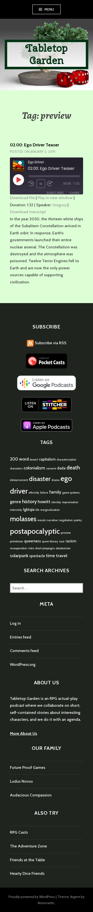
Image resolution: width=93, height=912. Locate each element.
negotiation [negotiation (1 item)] (66, 520)
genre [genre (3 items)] (15, 501)
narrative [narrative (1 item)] (52, 520)
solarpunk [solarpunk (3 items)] (19, 555)
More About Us (23, 733)
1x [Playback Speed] (40, 184)
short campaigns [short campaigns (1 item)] (45, 548)
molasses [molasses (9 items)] (23, 519)
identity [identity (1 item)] (56, 502)
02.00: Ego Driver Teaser (34, 145)
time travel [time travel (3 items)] (56, 555)
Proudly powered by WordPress (32, 897)
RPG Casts (19, 832)
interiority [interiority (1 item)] (16, 510)
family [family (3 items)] (55, 492)
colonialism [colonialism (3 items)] (34, 467)
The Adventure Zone (28, 846)
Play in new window (55, 197)
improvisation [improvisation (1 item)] (70, 502)
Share (75, 193)
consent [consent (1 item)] (51, 468)
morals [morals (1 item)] (41, 520)
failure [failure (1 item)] (44, 492)
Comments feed (24, 650)
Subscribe (55, 193)
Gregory (59, 205)
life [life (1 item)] (37, 510)
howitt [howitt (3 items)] (44, 501)
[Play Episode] (18, 179)
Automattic (46, 903)
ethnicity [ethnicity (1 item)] (34, 492)
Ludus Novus (21, 781)
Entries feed (20, 637)
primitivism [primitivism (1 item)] (16, 541)
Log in (15, 623)
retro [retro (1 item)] (31, 548)
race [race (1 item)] (61, 541)
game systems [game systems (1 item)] (71, 492)
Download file (22, 197)
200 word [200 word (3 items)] (19, 459)
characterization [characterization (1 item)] (66, 459)
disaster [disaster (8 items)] (40, 478)
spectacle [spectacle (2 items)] (37, 556)
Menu (49, 9)
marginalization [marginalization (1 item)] (50, 510)
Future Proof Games (27, 767)
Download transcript (28, 211)
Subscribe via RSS (46, 343)
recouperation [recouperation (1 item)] (18, 548)
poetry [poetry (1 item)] (78, 520)
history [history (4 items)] (29, 501)
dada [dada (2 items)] (61, 468)
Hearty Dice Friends (27, 873)
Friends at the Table (27, 860)
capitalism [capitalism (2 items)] (47, 459)
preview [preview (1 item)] (66, 532)
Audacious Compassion (31, 795)
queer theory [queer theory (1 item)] (50, 541)
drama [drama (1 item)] (56, 480)
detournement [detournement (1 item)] (19, 480)
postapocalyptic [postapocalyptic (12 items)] (35, 531)
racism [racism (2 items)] (70, 541)
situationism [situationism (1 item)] (63, 548)
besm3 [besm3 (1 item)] (34, 459)
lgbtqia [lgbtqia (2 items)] (28, 509)
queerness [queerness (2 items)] (32, 541)
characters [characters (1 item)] (16, 468)
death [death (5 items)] (73, 467)
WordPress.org (22, 664)
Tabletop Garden (46, 54)
